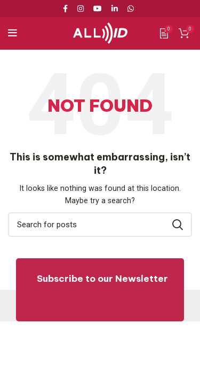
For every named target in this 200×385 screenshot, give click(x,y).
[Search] (100, 224)
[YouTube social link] (98, 8)
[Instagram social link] (81, 8)
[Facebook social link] (67, 8)
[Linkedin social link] (115, 8)
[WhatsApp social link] (131, 8)
